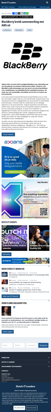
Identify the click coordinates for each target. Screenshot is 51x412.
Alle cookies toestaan (19, 407)
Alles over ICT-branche (10, 296)
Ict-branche (7, 30)
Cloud (29, 30)
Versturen (43, 345)
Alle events (6, 254)
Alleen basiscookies (32, 407)
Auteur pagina (7, 332)
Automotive (19, 30)
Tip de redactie (8, 134)
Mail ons (4, 382)
